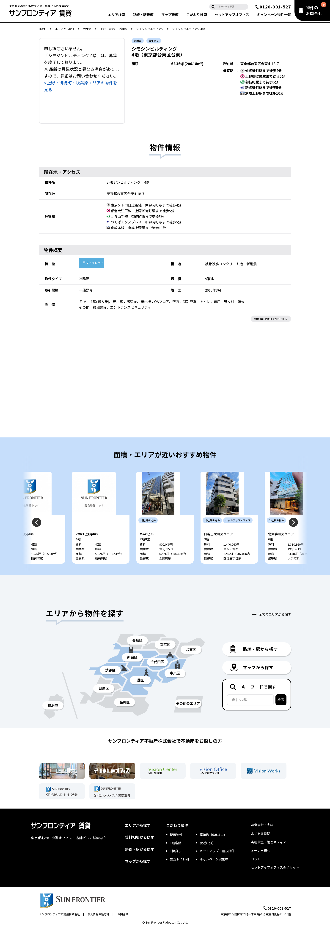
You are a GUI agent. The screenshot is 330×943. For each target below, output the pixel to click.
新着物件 (176, 848)
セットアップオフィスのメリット (275, 881)
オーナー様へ (260, 864)
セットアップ (232, 14)
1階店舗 (175, 856)
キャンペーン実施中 (214, 873)
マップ (170, 14)
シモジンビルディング (150, 29)
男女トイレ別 (92, 262)
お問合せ (122, 928)
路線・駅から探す (139, 862)
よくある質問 (260, 847)
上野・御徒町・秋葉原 (114, 29)
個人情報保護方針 (98, 928)
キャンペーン (274, 14)
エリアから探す (64, 29)
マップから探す (138, 874)
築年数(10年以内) (212, 848)
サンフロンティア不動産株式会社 (59, 928)
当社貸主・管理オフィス (268, 855)
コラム (256, 872)
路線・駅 (143, 14)
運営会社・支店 (262, 838)
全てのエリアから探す (275, 627)
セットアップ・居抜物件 (217, 864)
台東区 (87, 29)
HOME (43, 29)
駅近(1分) (206, 856)
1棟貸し (175, 864)
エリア (116, 14)
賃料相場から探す (139, 851)
